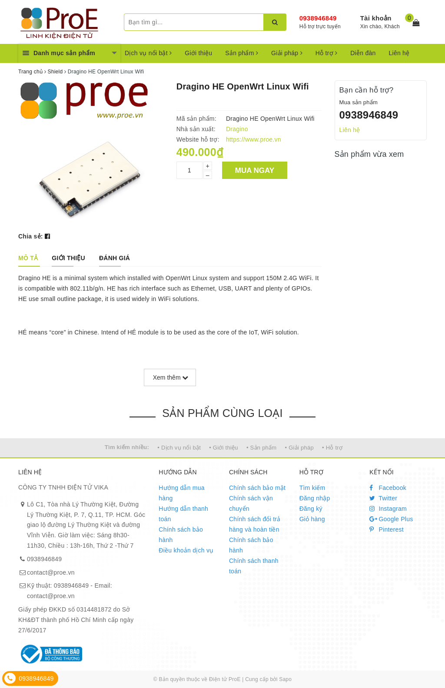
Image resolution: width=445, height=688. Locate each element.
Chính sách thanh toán (254, 566)
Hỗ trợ (326, 53)
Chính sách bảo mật (257, 487)
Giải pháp (286, 53)
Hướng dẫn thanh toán (183, 514)
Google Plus (391, 519)
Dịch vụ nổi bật (148, 53)
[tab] (28, 258)
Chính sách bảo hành (181, 534)
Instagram (388, 508)
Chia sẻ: (30, 236)
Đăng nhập (314, 498)
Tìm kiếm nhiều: (127, 447)
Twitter (383, 498)
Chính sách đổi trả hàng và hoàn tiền (255, 524)
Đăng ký (310, 508)
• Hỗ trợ (332, 447)
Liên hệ (399, 53)
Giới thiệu (198, 53)
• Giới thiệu (223, 447)
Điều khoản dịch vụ (186, 550)
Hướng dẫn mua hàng (182, 493)
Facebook (387, 487)
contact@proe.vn (51, 572)
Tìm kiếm (312, 487)
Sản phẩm (241, 53)
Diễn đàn (362, 53)
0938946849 (318, 18)
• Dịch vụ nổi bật (179, 447)
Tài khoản (376, 18)
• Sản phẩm (261, 447)
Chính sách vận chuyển (251, 503)
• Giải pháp (299, 447)
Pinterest (386, 529)
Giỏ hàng (312, 519)
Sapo (285, 679)
